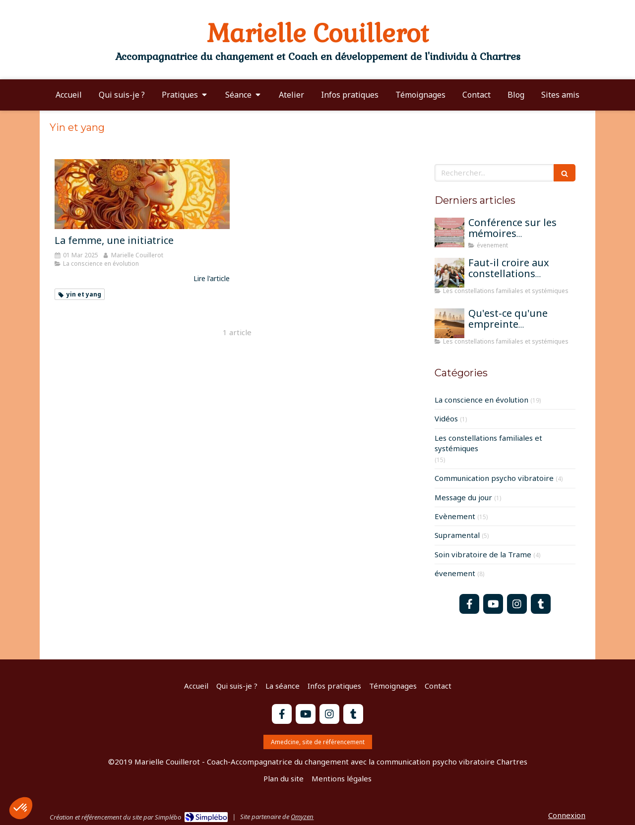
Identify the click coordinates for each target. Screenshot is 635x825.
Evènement (455, 516)
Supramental (457, 535)
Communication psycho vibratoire (494, 478)
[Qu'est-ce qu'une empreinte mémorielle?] (449, 323)
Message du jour (463, 497)
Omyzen (302, 816)
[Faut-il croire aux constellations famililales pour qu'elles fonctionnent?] (449, 273)
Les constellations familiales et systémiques (488, 443)
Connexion (566, 815)
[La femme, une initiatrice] (142, 194)
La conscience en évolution (481, 400)
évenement (455, 573)
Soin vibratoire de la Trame (483, 554)
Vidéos (446, 418)
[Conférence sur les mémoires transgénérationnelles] (449, 232)
